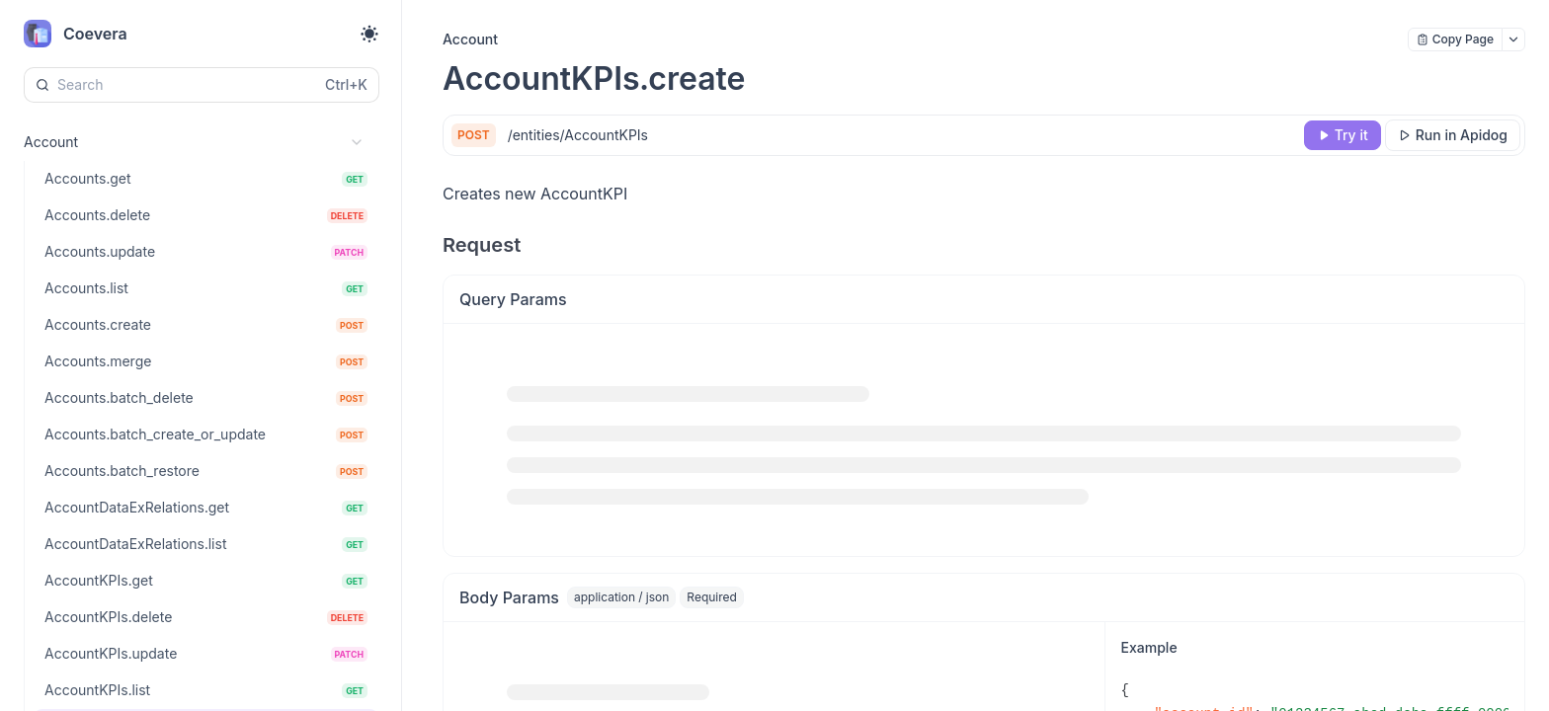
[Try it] (1342, 135)
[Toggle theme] (369, 33)
